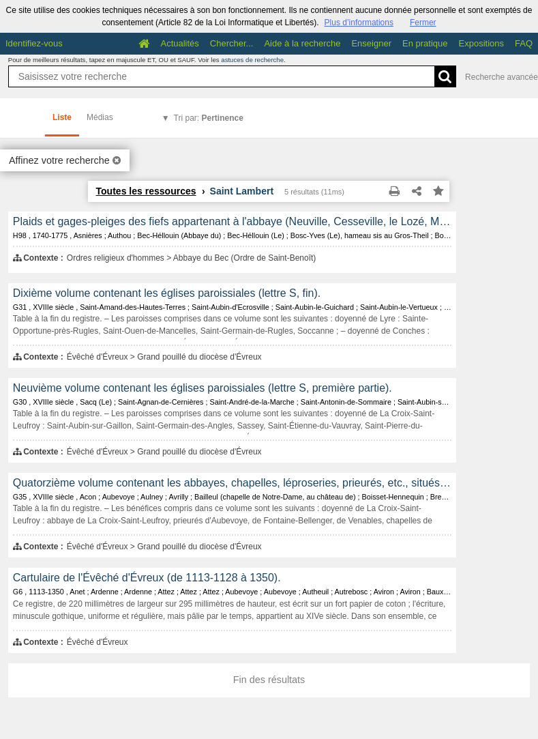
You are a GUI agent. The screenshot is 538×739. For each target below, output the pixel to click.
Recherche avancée (501, 77)
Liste (62, 117)
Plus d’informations (359, 22)
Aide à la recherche (302, 43)
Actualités (179, 43)
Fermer (423, 22)
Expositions (481, 43)
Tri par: (208, 118)
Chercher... (232, 43)
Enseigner (371, 43)
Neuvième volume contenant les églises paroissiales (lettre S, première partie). (202, 388)
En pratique (425, 43)
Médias (100, 117)
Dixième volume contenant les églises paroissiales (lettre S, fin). (166, 293)
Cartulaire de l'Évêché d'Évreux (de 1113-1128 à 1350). (147, 577)
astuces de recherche (252, 59)
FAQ (524, 43)
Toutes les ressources (145, 191)
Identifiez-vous (34, 43)
